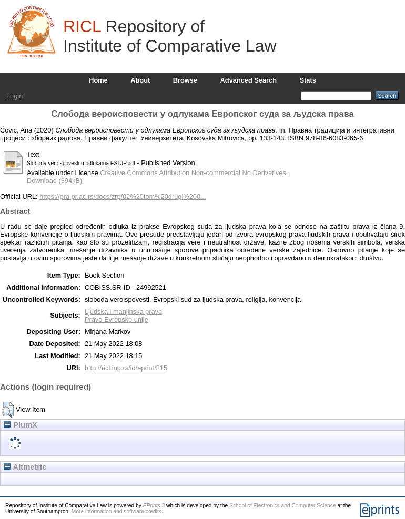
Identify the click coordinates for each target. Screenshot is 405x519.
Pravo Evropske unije (116, 319)
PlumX (20, 425)
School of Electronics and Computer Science (282, 505)
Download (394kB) (54, 181)
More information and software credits (116, 511)
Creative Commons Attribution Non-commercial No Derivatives (193, 173)
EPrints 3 (154, 505)
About (140, 80)
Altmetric (25, 467)
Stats (308, 80)
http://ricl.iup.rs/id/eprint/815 (126, 368)
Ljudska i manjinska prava (123, 312)
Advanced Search (248, 80)
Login (14, 96)
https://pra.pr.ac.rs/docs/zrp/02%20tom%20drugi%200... (122, 196)
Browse (185, 80)
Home (98, 80)
